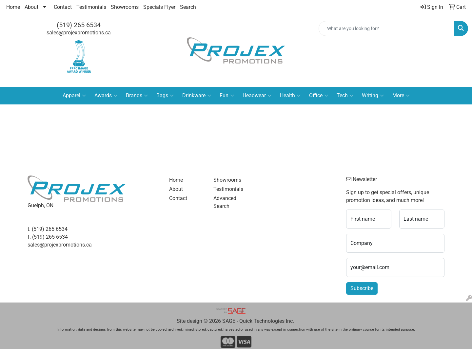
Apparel (74, 96)
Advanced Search (224, 202)
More (401, 96)
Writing (373, 96)
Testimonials (91, 7)
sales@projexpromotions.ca (79, 32)
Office (318, 96)
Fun (227, 96)
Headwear (257, 96)
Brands (137, 96)
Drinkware (196, 96)
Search (188, 7)
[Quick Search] (386, 28)
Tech (345, 96)
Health (290, 96)
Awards (105, 96)
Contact (63, 7)
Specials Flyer (159, 7)
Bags (165, 96)
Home (13, 7)
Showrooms (125, 7)
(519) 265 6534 (79, 25)
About (31, 7)
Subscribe (361, 288)
